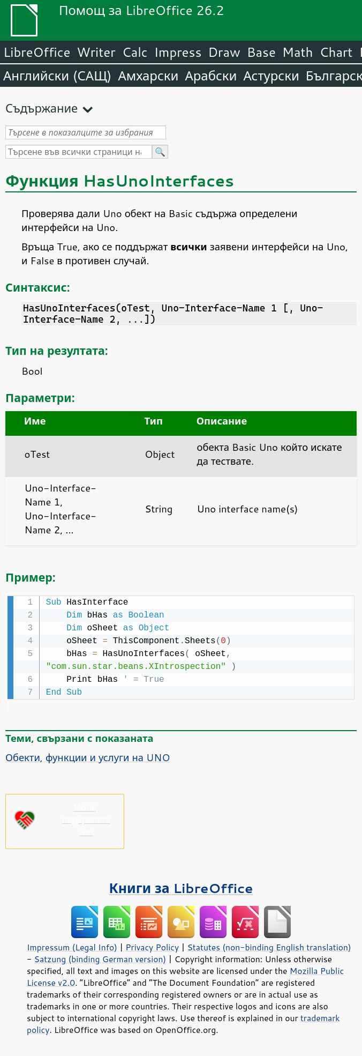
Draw (224, 52)
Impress (178, 52)
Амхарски (148, 75)
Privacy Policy (152, 946)
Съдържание (41, 108)
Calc (135, 52)
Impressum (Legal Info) (72, 946)
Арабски (211, 75)
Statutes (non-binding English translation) (269, 946)
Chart (335, 52)
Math (297, 52)
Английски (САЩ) (57, 75)
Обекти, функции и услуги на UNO (87, 756)
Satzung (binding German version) (100, 958)
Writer (96, 52)
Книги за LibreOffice (181, 886)
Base (261, 52)
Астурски (271, 75)
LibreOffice (36, 52)
